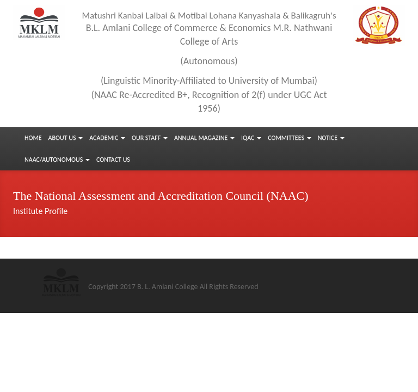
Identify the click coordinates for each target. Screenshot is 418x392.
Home (33, 138)
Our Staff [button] (150, 138)
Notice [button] (331, 138)
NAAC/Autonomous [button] (57, 159)
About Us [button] (65, 138)
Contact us (113, 159)
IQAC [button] (251, 138)
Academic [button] (107, 138)
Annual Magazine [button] (204, 138)
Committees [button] (289, 138)
